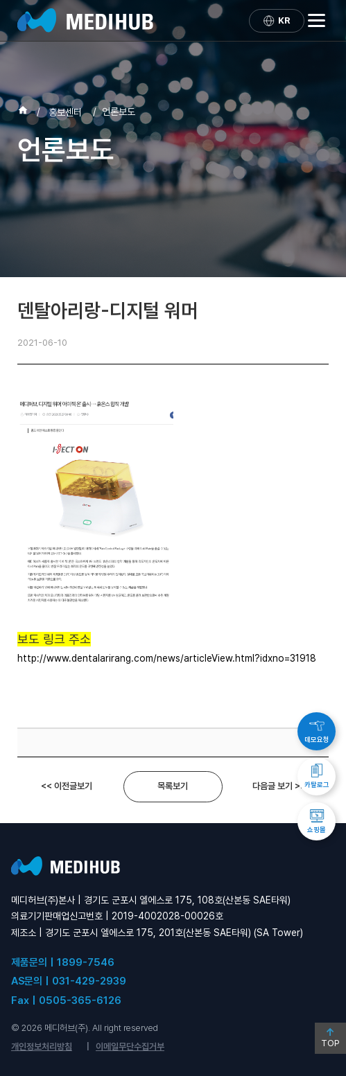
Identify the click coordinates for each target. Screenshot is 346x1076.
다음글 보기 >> (279, 786)
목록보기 (172, 786)
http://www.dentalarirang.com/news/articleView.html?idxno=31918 (166, 658)
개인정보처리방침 (41, 1046)
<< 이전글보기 (66, 786)
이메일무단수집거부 (130, 1046)
